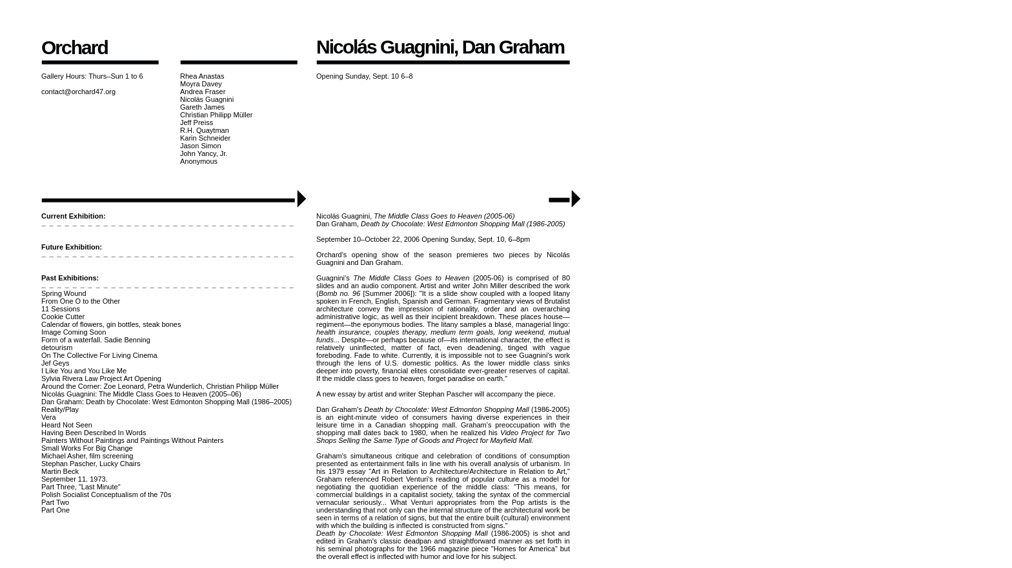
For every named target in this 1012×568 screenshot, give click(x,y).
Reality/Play (60, 409)
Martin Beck (60, 471)
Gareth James (202, 107)
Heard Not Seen (66, 425)
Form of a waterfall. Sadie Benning (95, 340)
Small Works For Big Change (87, 448)
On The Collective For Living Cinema (99, 355)
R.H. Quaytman (204, 130)
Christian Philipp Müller (216, 115)
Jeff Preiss (196, 122)
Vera (48, 417)
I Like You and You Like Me (83, 371)
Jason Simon (200, 146)
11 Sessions (60, 309)
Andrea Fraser (202, 91)
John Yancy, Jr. (203, 153)
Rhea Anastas (202, 76)
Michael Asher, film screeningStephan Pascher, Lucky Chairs (90, 459)
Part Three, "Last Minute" (81, 487)
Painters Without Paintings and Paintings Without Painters (132, 440)
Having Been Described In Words (93, 432)
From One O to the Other (80, 301)
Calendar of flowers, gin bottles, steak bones (111, 324)
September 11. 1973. (74, 479)
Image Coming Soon (73, 332)
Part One (55, 510)
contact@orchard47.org (78, 91)
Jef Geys (55, 363)
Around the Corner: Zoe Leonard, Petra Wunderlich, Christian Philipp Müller (160, 386)
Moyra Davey (201, 84)
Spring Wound (63, 293)
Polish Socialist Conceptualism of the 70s (106, 494)
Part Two (55, 502)
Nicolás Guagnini (207, 99)
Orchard (74, 47)
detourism (56, 347)
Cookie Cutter (63, 316)
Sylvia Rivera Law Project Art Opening (101, 378)
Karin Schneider (205, 138)
